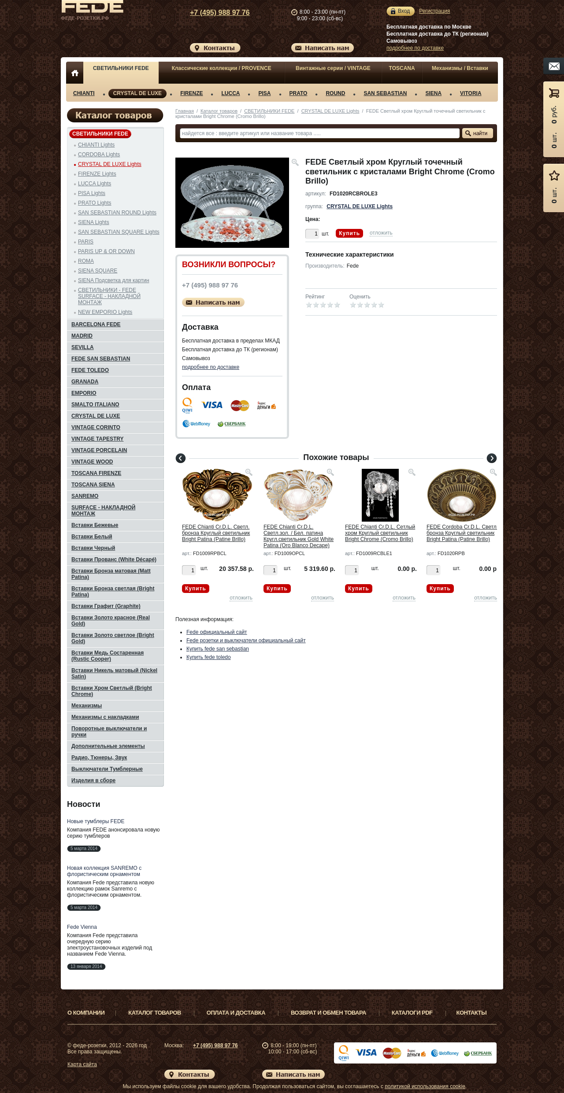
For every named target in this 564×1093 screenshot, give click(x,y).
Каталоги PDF (412, 1012)
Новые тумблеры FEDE (96, 821)
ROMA (86, 261)
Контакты (471, 1012)
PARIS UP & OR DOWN (106, 251)
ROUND (335, 93)
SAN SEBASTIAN (385, 93)
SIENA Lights (93, 222)
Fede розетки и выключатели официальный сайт (246, 640)
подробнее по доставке (415, 48)
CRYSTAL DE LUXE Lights (330, 111)
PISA (264, 93)
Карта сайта (82, 1064)
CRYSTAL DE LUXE (137, 93)
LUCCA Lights (94, 183)
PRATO (298, 93)
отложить (381, 233)
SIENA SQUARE (97, 271)
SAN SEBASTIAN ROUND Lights (117, 213)
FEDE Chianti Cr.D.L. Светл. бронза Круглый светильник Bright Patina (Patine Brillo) (216, 533)
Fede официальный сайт (216, 632)
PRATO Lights (94, 203)
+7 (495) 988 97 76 (211, 12)
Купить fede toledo (208, 657)
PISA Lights (91, 193)
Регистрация (434, 11)
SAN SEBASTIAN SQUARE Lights (119, 232)
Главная (184, 111)
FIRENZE (191, 93)
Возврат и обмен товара (328, 1012)
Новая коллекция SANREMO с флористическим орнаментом (104, 871)
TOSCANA (402, 68)
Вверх (531, 1065)
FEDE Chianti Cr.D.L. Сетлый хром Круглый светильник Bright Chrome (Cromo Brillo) (380, 533)
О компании (85, 1012)
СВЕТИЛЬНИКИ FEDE (121, 68)
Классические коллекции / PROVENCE (221, 68)
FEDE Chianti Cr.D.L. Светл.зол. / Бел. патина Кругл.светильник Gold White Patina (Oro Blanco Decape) (298, 536)
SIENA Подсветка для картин (113, 280)
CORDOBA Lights (99, 154)
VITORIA (470, 93)
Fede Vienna (82, 927)
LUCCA (230, 93)
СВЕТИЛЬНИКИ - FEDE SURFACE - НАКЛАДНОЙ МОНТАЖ (109, 296)
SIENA (433, 93)
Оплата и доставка (236, 1012)
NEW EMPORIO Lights (105, 312)
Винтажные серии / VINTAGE (333, 68)
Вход (404, 11)
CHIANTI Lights (96, 145)
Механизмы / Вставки (460, 68)
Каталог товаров (218, 111)
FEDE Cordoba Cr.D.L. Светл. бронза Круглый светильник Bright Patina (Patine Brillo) (462, 533)
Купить (349, 233)
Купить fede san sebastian (217, 649)
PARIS (85, 242)
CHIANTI (84, 93)
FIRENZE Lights (97, 174)
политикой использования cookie (425, 1086)
